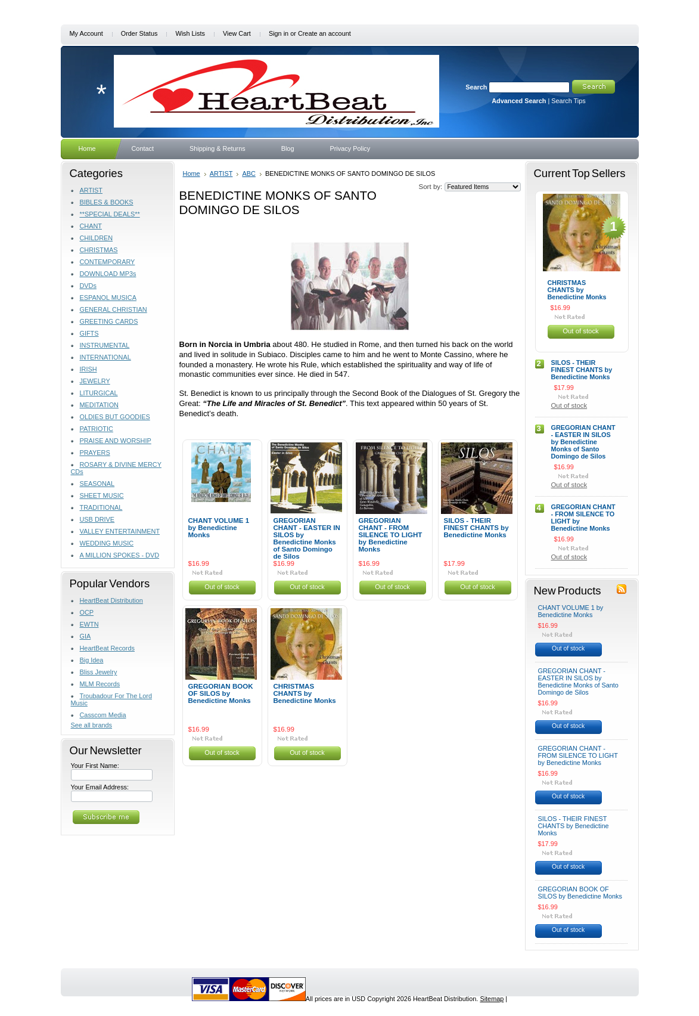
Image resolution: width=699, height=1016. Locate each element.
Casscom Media (103, 714)
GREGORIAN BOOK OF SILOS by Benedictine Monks (220, 693)
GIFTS (89, 333)
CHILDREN (96, 237)
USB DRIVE (97, 519)
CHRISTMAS (99, 249)
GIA (85, 636)
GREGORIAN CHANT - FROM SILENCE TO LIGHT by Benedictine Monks (390, 535)
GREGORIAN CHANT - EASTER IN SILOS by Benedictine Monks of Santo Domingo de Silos (307, 538)
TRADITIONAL (101, 507)
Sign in (278, 33)
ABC (249, 173)
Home (191, 173)
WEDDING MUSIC (107, 543)
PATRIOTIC (96, 428)
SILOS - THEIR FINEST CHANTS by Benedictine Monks (476, 527)
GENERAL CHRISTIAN (113, 309)
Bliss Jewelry (98, 672)
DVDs (88, 285)
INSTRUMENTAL (105, 345)
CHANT (91, 226)
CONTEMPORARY (107, 261)
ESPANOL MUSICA (108, 297)
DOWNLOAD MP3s (108, 273)
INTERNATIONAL (105, 357)
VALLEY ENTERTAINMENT (120, 531)
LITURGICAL (99, 393)
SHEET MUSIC (102, 495)
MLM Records (100, 683)
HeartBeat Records (107, 648)
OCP (87, 612)
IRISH (88, 369)
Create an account (324, 33)
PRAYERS (95, 452)
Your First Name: (95, 765)
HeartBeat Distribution (111, 600)
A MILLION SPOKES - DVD (120, 555)
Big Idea (92, 660)
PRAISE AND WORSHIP (115, 440)
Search (476, 87)
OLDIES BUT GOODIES (115, 416)
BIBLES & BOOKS (106, 202)
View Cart (237, 33)
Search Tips (568, 100)
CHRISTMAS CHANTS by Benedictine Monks (305, 693)
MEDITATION (99, 404)
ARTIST (91, 190)
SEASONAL (97, 483)
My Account (86, 33)
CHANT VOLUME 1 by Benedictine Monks (219, 527)
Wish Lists (190, 33)
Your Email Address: (100, 787)
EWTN (89, 624)
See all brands (92, 725)
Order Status (139, 33)
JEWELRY (95, 381)
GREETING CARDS (109, 321)
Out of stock (222, 586)
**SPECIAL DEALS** (110, 214)
